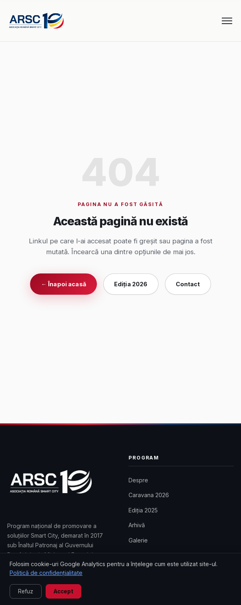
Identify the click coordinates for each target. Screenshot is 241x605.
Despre (138, 480)
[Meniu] (227, 21)
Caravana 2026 (149, 495)
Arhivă (137, 525)
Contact (188, 284)
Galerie (138, 540)
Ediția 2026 (131, 284)
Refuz (25, 591)
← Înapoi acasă (63, 284)
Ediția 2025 (143, 510)
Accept (63, 591)
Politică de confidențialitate (46, 572)
